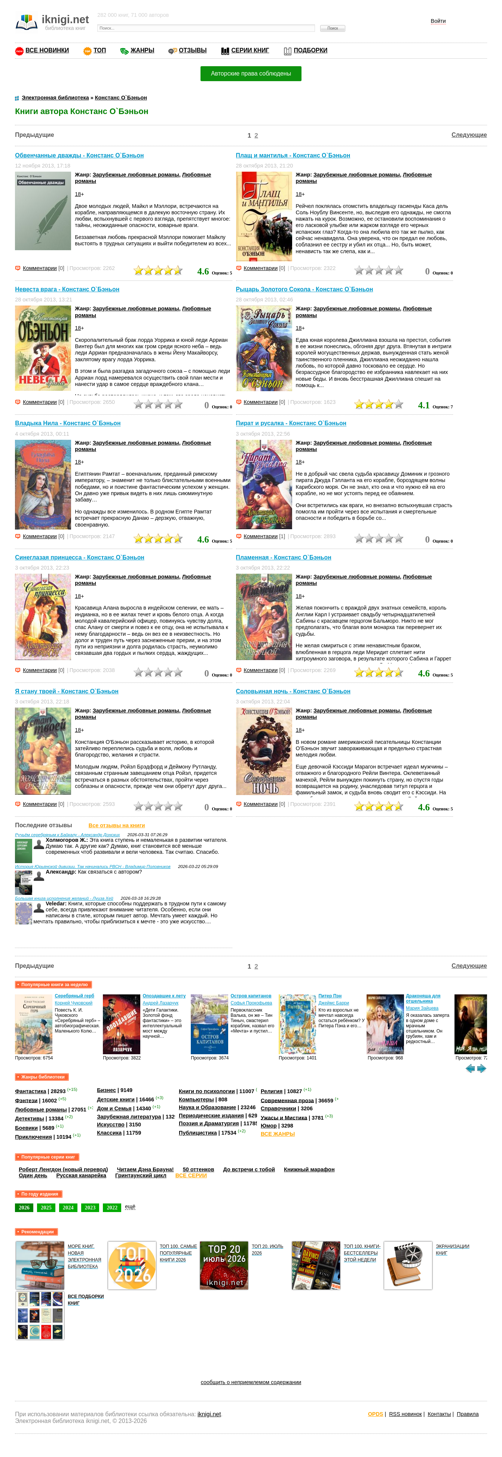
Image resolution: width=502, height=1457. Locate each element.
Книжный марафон (309, 1169)
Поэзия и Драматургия (209, 1123)
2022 (112, 1208)
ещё (130, 1206)
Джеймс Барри (333, 1003)
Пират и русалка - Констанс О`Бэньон (291, 423)
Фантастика (30, 1091)
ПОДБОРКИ (310, 50)
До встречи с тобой (249, 1169)
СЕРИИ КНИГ (250, 50)
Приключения (33, 1137)
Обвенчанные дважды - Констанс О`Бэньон (79, 155)
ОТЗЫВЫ (192, 50)
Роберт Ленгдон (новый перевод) (63, 1169)
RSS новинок (405, 1414)
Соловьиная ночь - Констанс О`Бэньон (293, 691)
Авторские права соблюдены (251, 73)
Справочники (278, 1108)
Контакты (439, 1414)
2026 (24, 1208)
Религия (271, 1091)
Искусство (111, 1125)
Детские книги (116, 1099)
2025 (46, 1208)
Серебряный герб (74, 996)
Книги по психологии (207, 1091)
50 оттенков (198, 1169)
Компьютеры (196, 1099)
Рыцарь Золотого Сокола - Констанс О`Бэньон (304, 289)
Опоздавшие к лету (164, 996)
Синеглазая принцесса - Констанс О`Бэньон (79, 557)
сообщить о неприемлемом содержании (251, 1382)
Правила (467, 1414)
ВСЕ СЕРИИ (191, 1175)
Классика (109, 1133)
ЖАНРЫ (142, 50)
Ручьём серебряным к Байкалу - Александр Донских (67, 834)
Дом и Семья (114, 1108)
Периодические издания (211, 1116)
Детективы (29, 1119)
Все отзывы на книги (117, 825)
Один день (33, 1175)
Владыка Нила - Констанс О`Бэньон (67, 423)
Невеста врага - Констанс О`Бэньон (67, 289)
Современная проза (287, 1100)
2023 (90, 1208)
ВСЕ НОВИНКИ (47, 50)
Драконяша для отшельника (423, 998)
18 (78, 194)
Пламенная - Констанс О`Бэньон (283, 557)
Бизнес (106, 1090)
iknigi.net (209, 1414)
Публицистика (198, 1133)
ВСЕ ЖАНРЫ (278, 1134)
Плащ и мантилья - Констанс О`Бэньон (293, 155)
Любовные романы (41, 1110)
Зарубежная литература (129, 1117)
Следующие (469, 135)
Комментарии (40, 268)
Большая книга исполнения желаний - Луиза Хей (64, 898)
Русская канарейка (81, 1175)
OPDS (375, 1414)
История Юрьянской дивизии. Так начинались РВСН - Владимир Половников (93, 866)
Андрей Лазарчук (160, 1003)
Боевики (26, 1128)
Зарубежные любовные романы (136, 175)
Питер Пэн (330, 996)
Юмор (269, 1126)
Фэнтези (26, 1100)
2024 (68, 1208)
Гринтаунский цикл (140, 1175)
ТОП (100, 50)
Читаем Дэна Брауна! (145, 1169)
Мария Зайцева (422, 1008)
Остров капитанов (250, 996)
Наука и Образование (207, 1107)
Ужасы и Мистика (284, 1117)
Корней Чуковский (73, 1003)
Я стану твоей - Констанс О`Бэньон (67, 691)
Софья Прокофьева (251, 1003)
